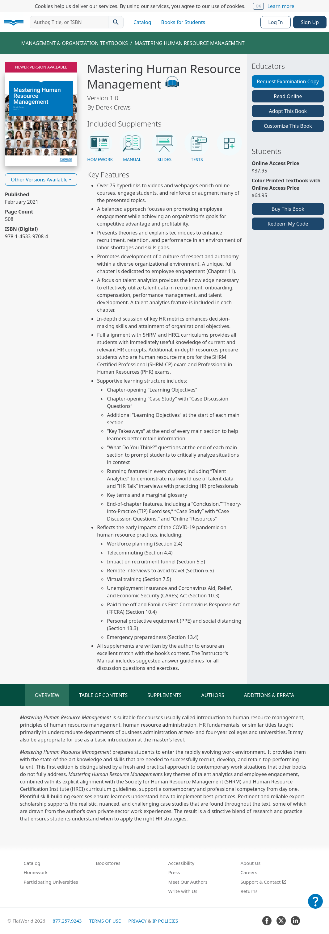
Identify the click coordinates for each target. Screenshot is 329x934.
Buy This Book (288, 208)
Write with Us (182, 891)
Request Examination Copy (288, 81)
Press (174, 872)
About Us (251, 863)
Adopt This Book (288, 111)
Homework (36, 872)
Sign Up (310, 22)
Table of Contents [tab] (103, 695)
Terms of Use (105, 921)
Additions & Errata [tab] (269, 695)
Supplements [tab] (164, 695)
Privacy (137, 921)
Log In (275, 22)
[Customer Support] (315, 905)
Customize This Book (288, 125)
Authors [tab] (212, 695)
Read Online (288, 96)
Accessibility (181, 863)
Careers (249, 872)
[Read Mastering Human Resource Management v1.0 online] (41, 114)
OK (258, 6)
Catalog (142, 22)
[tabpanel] (164, 768)
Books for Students (183, 22)
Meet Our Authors (188, 882)
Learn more (281, 6)
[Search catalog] (116, 22)
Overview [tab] (47, 695)
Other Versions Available (39, 179)
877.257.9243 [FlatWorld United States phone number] (67, 921)
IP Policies (165, 921)
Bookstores (108, 863)
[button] (99, 147)
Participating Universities (51, 882)
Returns (249, 891)
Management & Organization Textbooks (74, 43)
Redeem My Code (288, 223)
